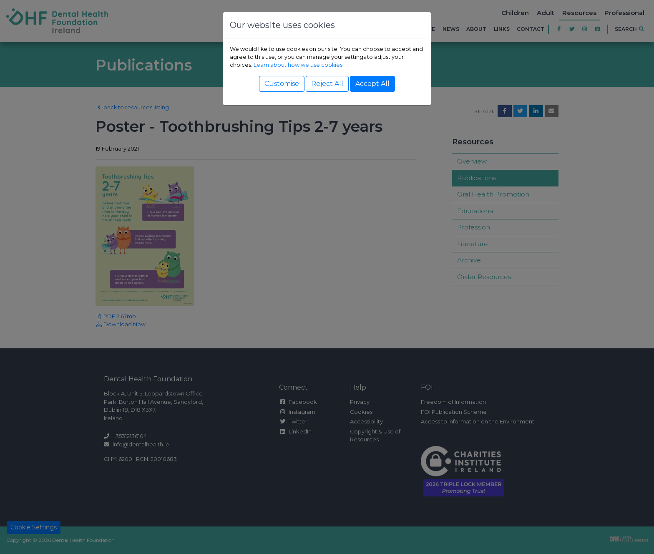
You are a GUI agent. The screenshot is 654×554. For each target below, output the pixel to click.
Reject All (327, 84)
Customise (281, 84)
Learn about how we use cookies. (299, 65)
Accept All (372, 84)
